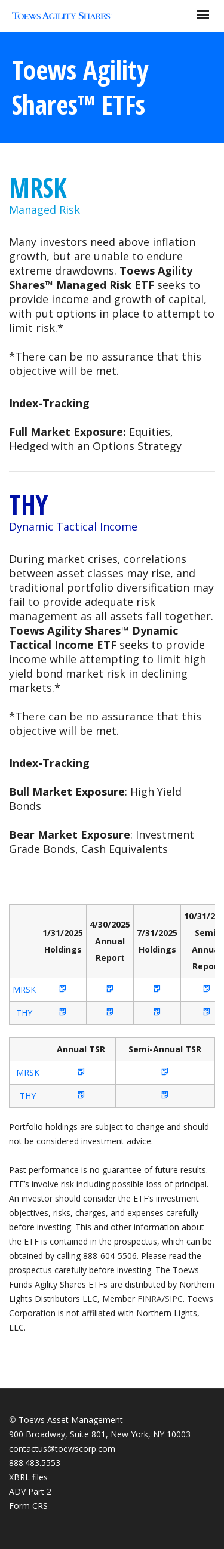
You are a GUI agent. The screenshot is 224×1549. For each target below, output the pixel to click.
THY (28, 504)
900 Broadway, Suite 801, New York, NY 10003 (100, 1434)
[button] (63, 989)
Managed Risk (44, 209)
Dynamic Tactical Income (73, 526)
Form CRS (28, 1505)
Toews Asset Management (71, 1419)
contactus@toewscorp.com (62, 1448)
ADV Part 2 (30, 1491)
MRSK (38, 187)
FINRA (149, 1298)
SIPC (174, 1298)
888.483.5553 (34, 1462)
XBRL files (28, 1477)
